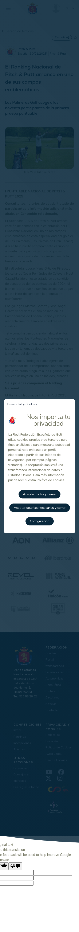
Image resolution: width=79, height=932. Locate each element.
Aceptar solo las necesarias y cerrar (40, 507)
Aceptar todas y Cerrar (39, 494)
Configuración (39, 521)
